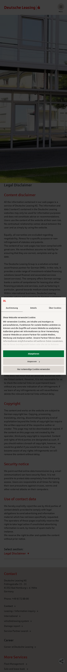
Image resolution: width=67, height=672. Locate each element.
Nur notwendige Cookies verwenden (33, 369)
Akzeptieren (33, 354)
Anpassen (33, 361)
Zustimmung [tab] (12, 308)
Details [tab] (33, 308)
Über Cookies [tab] (55, 308)
